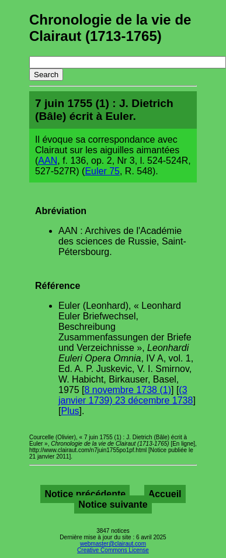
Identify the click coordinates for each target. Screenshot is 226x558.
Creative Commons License (113, 550)
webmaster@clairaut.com (113, 543)
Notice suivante (112, 504)
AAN (47, 161)
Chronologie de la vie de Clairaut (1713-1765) (110, 28)
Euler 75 (102, 171)
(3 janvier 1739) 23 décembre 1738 (125, 395)
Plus (70, 411)
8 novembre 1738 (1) (127, 390)
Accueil (165, 494)
